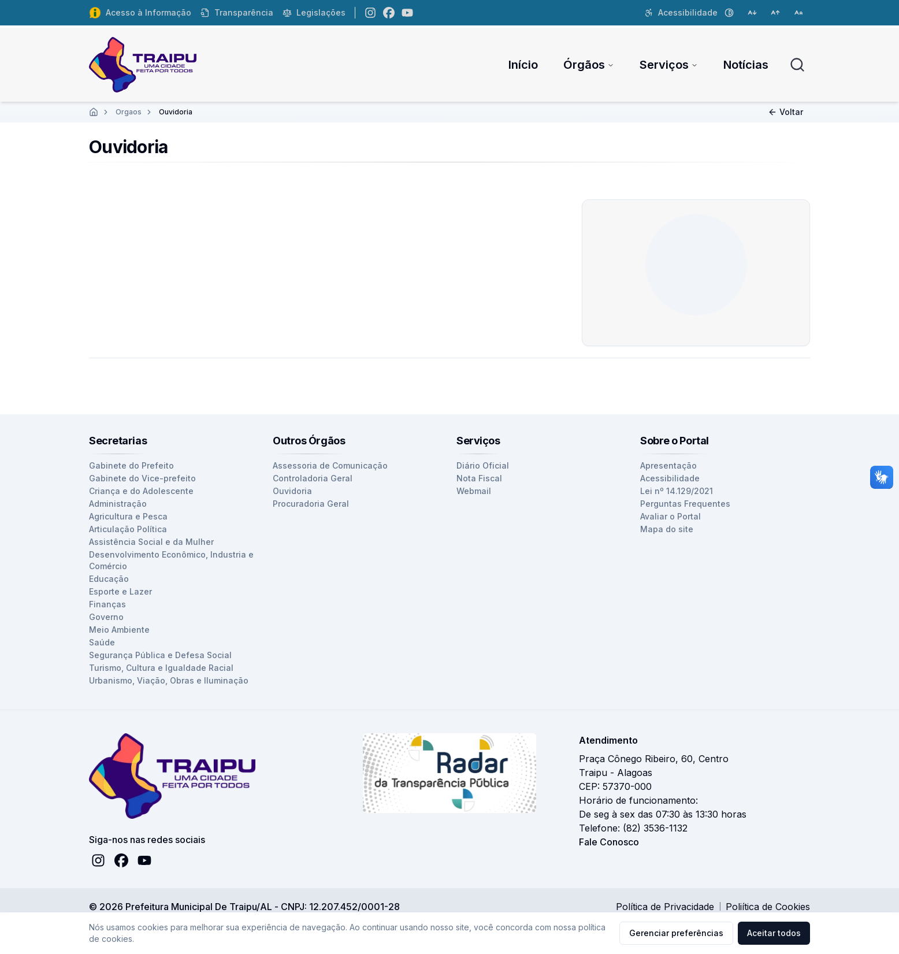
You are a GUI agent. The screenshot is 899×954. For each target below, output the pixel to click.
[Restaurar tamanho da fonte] (798, 13)
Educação (109, 579)
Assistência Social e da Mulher (151, 542)
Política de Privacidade (665, 906)
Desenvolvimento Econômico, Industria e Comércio (171, 560)
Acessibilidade (670, 478)
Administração (118, 503)
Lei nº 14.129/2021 (676, 491)
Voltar (785, 112)
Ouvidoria (292, 491)
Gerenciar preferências (676, 933)
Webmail (473, 491)
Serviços (669, 65)
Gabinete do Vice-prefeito (142, 478)
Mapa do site (666, 529)
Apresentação (668, 465)
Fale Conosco (609, 842)
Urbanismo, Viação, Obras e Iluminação (168, 680)
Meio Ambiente (119, 629)
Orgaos (129, 111)
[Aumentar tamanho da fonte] (775, 13)
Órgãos (588, 65)
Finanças (107, 604)
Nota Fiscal (479, 478)
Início (523, 65)
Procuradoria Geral (311, 503)
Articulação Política (128, 529)
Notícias (745, 65)
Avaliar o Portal (670, 516)
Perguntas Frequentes (685, 503)
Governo (106, 617)
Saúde (102, 642)
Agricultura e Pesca (128, 516)
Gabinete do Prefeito (131, 465)
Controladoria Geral (312, 478)
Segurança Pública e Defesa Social (160, 655)
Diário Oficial (482, 465)
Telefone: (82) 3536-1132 (633, 828)
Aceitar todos (774, 933)
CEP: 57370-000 (615, 786)
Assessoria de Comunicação (330, 465)
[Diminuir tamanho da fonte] (752, 13)
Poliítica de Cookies (768, 906)
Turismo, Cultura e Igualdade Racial (161, 668)
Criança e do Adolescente (141, 491)
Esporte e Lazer (120, 591)
